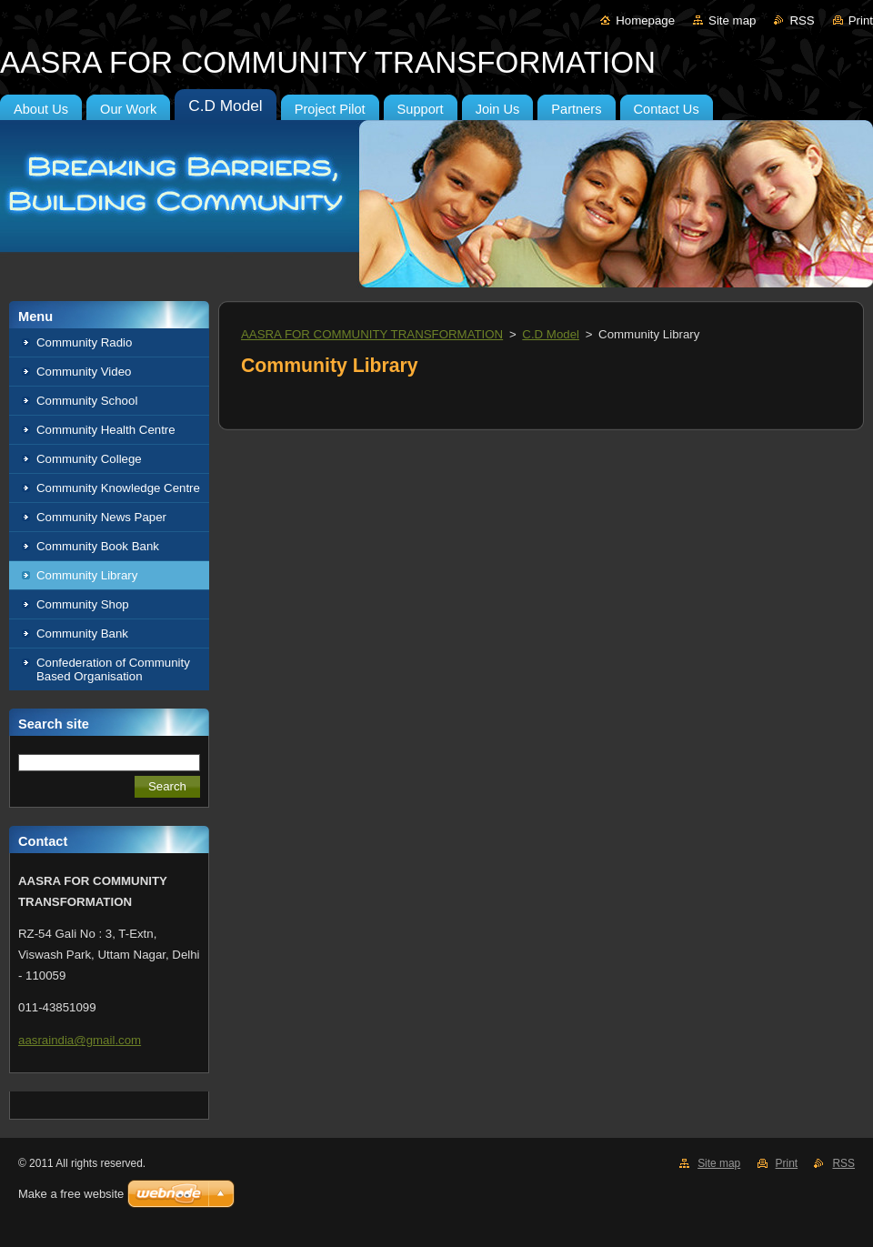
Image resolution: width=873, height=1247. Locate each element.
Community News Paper (101, 517)
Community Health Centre (106, 430)
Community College (89, 459)
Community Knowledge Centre (118, 488)
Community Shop (82, 604)
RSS (801, 20)
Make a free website (71, 1194)
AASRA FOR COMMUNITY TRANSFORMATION (372, 334)
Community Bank (82, 633)
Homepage (645, 20)
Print (860, 20)
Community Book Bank (97, 546)
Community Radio (84, 342)
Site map (732, 20)
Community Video (83, 371)
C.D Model (550, 334)
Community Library (86, 575)
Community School (86, 400)
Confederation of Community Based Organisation (113, 669)
